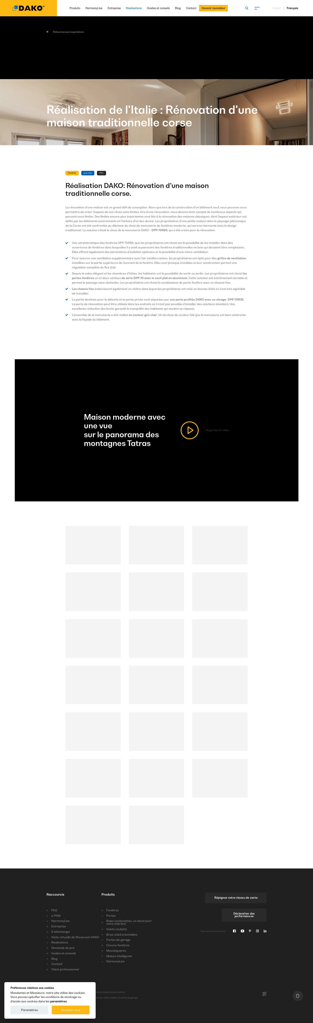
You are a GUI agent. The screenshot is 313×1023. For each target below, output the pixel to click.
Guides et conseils (158, 8)
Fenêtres (112, 910)
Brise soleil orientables (121, 934)
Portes (111, 915)
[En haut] (298, 995)
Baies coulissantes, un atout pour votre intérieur (129, 922)
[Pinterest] (250, 931)
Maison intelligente (119, 956)
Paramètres (29, 1010)
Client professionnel (65, 969)
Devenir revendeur (213, 8)
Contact (191, 8)
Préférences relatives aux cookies (101, 992)
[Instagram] (257, 931)
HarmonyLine (93, 8)
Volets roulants (116, 929)
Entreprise (114, 8)
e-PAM (55, 915)
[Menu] (257, 8)
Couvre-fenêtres (118, 945)
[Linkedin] (265, 931)
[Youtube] (242, 931)
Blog (178, 8)
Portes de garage (118, 939)
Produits (75, 8)
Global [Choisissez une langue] (276, 8)
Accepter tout (70, 1010)
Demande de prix (63, 948)
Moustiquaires (116, 950)
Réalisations (134, 8)
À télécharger (60, 931)
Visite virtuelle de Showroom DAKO (75, 937)
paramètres (58, 1001)
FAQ (54, 910)
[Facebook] (234, 931)
